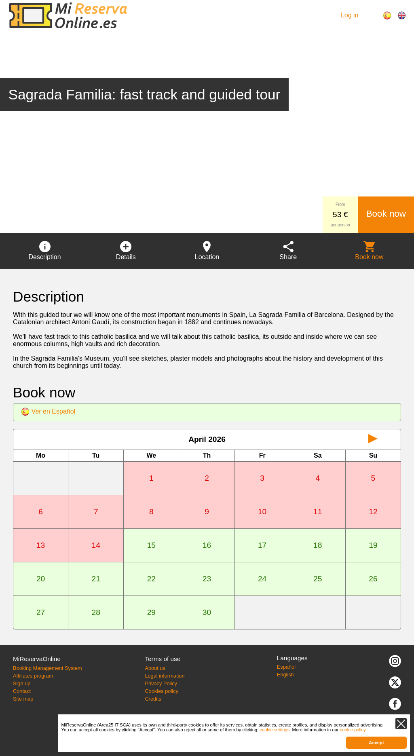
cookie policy (352, 729)
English (285, 675)
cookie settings (274, 729)
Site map (23, 699)
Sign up (21, 683)
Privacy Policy (161, 683)
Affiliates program (33, 676)
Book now (386, 214)
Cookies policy (161, 691)
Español (286, 667)
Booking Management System (47, 668)
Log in (350, 15)
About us (155, 668)
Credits (153, 699)
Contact (22, 691)
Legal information (164, 676)
